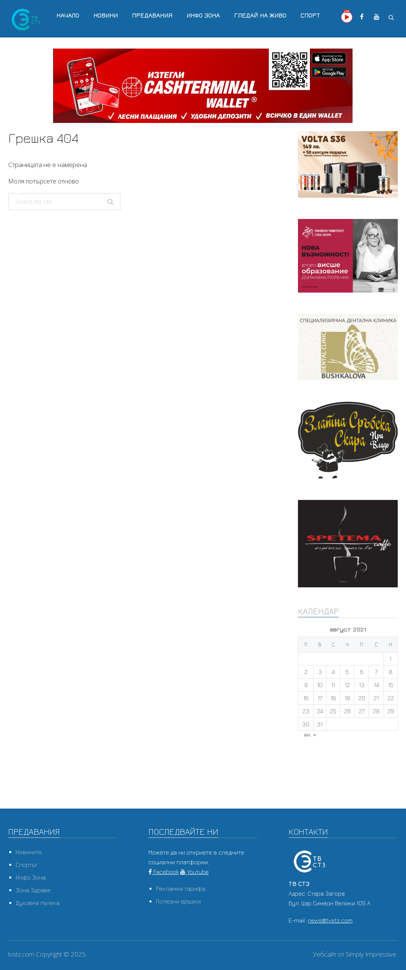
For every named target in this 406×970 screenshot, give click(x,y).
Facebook (163, 871)
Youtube (194, 871)
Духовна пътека (37, 902)
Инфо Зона (203, 15)
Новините (29, 852)
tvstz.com (21, 954)
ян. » (310, 734)
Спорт (310, 15)
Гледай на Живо (260, 15)
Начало (67, 15)
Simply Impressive (371, 954)
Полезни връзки (178, 901)
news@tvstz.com (330, 920)
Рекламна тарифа (180, 888)
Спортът (26, 864)
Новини (105, 15)
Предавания (152, 15)
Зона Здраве (33, 890)
